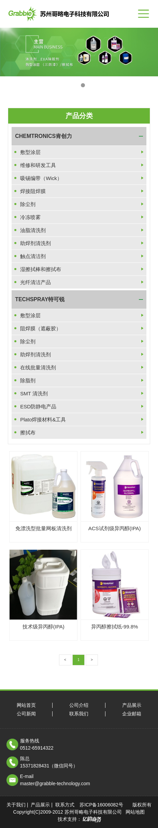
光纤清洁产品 (35, 282)
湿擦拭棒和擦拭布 (40, 269)
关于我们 (16, 804)
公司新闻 (26, 713)
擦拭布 (27, 432)
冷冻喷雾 (30, 217)
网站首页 (26, 705)
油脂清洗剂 (33, 230)
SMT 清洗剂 (34, 393)
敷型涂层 (30, 152)
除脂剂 (27, 380)
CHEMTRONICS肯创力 (43, 136)
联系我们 (78, 713)
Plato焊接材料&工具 (43, 419)
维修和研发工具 (38, 165)
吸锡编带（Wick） (41, 178)
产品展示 (131, 705)
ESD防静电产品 (38, 406)
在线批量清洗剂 (38, 367)
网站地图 (135, 812)
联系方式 (64, 804)
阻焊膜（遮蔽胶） (40, 328)
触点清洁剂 (33, 256)
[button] (75, 85)
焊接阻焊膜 (33, 191)
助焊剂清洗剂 (35, 243)
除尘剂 (27, 204)
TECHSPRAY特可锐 (39, 299)
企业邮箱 (131, 713)
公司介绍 (78, 705)
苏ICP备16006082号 (101, 804)
